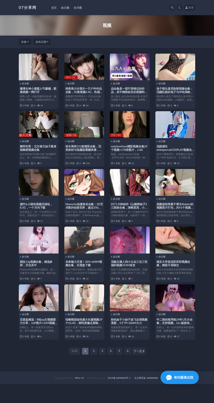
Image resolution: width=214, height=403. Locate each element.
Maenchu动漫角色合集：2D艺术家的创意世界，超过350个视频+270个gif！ (84, 215)
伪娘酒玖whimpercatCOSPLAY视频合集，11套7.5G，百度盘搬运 (175, 153)
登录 (189, 7)
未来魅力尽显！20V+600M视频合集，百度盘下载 (83, 275)
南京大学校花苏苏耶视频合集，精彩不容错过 (174, 275)
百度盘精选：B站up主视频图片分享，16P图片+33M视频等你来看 (39, 338)
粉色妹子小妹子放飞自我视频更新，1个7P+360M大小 (129, 336)
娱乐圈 (25, 83)
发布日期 (41, 41)
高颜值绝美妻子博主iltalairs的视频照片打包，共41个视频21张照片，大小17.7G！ (174, 215)
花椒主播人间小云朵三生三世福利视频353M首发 (129, 275)
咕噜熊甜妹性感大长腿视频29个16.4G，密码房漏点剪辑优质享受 (84, 338)
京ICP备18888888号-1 (119, 396)
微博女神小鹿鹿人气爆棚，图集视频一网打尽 (37, 90)
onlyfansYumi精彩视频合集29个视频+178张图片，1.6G (129, 151)
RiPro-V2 (79, 396)
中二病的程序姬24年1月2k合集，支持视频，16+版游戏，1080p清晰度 (175, 338)
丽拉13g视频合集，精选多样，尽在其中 (37, 275)
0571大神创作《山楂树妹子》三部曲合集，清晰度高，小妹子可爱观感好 (127, 215)
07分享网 (27, 7)
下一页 (139, 370)
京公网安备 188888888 (146, 396)
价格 (24, 41)
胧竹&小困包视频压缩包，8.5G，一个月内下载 (37, 213)
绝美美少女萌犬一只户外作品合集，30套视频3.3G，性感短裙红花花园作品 (83, 92)
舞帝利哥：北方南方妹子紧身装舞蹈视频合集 (37, 151)
